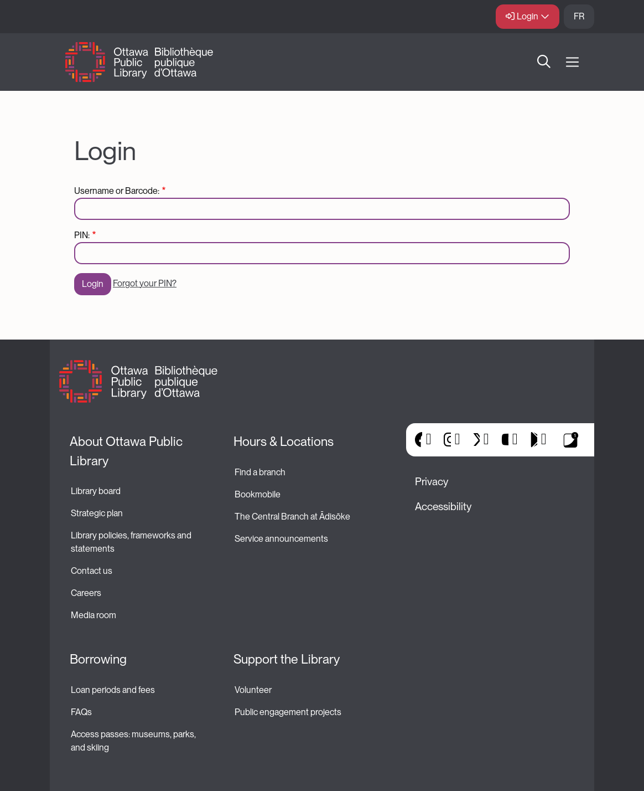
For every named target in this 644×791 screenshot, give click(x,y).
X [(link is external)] (476, 440)
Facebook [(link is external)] (418, 440)
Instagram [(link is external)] (447, 440)
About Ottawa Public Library (127, 451)
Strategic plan (97, 513)
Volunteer (253, 690)
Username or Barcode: (116, 191)
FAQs (81, 712)
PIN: (82, 235)
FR (579, 16)
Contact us (91, 571)
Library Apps (571, 440)
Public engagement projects (288, 712)
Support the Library (286, 659)
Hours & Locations (283, 441)
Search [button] (544, 62)
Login (527, 16)
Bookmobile (258, 494)
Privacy (431, 481)
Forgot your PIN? (144, 283)
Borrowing (98, 659)
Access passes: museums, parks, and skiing (134, 741)
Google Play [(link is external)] (533, 440)
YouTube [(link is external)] (504, 440)
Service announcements (281, 538)
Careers (86, 593)
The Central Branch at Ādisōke (292, 516)
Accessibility (443, 506)
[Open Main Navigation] (572, 62)
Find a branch (260, 472)
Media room (93, 615)
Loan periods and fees (114, 690)
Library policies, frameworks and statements (132, 542)
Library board (96, 491)
